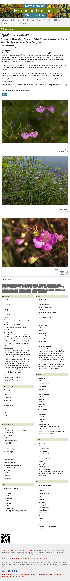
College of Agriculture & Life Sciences (49, 574)
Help (39, 20)
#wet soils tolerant (37, 289)
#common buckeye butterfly (10, 292)
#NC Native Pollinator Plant (10, 289)
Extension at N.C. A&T (8, 576)
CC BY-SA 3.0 (64, 149)
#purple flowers (17, 285)
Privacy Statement (42, 558)
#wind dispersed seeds (54, 285)
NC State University (8, 550)
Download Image (63, 151)
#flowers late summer (25, 289)
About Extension (7, 574)
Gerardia (54, 39)
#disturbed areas (16, 287)
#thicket (34, 292)
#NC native (35, 285)
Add (4, 94)
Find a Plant (15, 20)
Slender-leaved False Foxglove (25, 42)
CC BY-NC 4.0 (64, 211)
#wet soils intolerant (24, 292)
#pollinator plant (27, 287)
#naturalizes (42, 285)
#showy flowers (7, 285)
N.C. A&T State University (25, 550)
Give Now (48, 20)
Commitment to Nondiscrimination (18, 558)
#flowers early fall (59, 289)
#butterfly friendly (48, 289)
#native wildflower (38, 287)
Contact (57, 20)
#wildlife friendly (42, 292)
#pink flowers (26, 285)
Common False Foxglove (36, 39)
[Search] (11, 23)
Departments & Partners (27, 574)
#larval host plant (58, 287)
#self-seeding (6, 287)
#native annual (48, 287)
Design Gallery (28, 20)
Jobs (16, 574)
